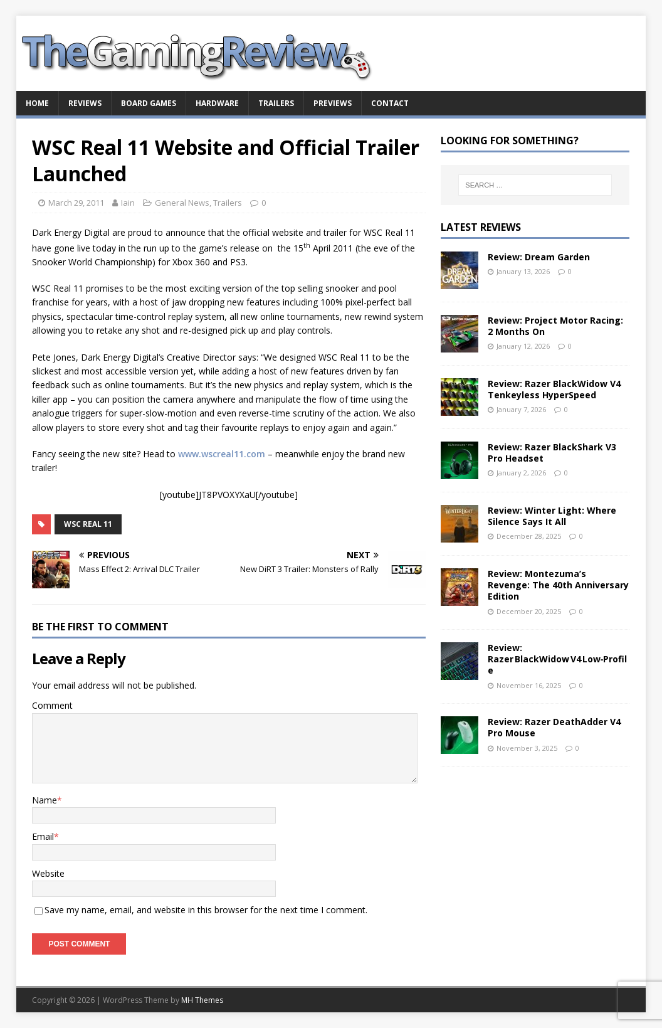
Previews (332, 103)
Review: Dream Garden (539, 257)
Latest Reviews (481, 227)
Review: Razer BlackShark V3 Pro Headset (552, 452)
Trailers (276, 103)
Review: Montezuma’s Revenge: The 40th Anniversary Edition (558, 585)
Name (44, 800)
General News (182, 202)
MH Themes (202, 1000)
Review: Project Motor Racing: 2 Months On (555, 325)
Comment (52, 705)
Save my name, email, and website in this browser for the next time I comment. (206, 910)
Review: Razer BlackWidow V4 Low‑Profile (558, 659)
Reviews (85, 103)
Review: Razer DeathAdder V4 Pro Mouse (554, 727)
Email (43, 836)
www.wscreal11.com (221, 454)
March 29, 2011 (76, 202)
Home (37, 103)
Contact (390, 103)
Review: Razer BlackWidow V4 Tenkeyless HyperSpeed (554, 389)
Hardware (217, 103)
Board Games (148, 103)
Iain (128, 202)
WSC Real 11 (88, 524)
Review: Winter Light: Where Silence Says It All (552, 515)
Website (48, 873)
